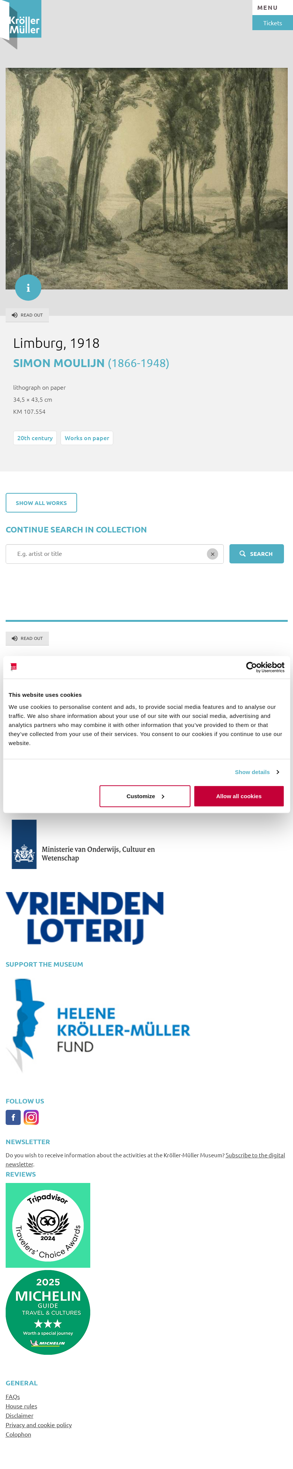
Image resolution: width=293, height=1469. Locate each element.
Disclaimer (19, 1415)
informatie (24, 283)
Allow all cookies (239, 796)
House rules (21, 1405)
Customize (145, 796)
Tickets (272, 22)
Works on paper (87, 437)
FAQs (13, 1396)
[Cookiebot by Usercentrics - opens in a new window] (251, 667)
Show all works (41, 502)
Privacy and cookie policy (39, 1424)
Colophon (18, 1434)
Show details (252, 772)
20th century (35, 437)
